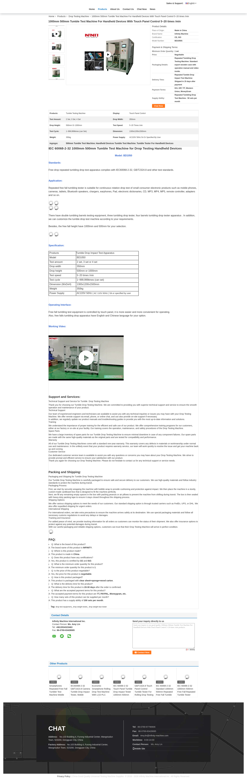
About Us (115, 9)
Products (102, 9)
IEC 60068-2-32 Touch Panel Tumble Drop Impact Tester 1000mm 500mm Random (122, 692)
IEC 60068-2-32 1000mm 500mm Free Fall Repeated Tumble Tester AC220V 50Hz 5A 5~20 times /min (186, 693)
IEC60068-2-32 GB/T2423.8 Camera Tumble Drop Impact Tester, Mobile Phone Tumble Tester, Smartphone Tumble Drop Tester (80, 695)
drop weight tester (80, 607)
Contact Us (128, 9)
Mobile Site (139, 748)
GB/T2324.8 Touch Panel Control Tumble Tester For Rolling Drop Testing (144, 690)
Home (92, 9)
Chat (57, 728)
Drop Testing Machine (79, 16)
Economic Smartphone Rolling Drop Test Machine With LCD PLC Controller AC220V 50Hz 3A (101, 693)
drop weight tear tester (98, 607)
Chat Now (142, 9)
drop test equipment (64, 607)
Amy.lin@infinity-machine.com (154, 735)
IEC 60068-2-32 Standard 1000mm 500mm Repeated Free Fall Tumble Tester (164, 692)
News (152, 9)
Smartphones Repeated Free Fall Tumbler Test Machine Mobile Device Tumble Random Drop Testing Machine (58, 695)
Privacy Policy (63, 776)
